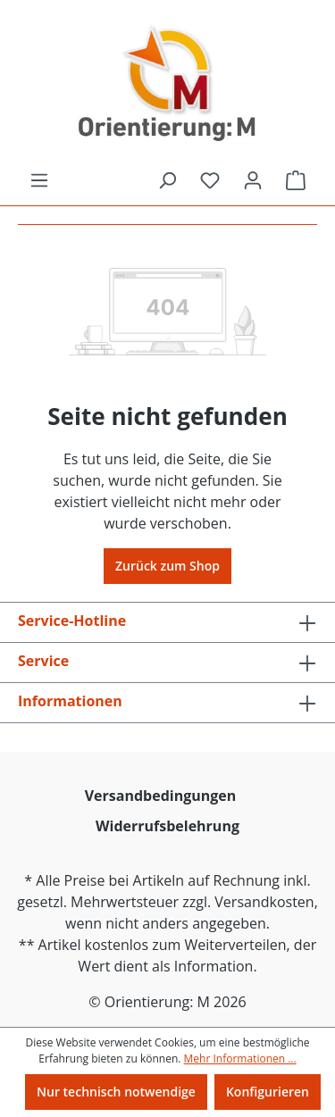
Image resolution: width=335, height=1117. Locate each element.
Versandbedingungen (161, 795)
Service (43, 661)
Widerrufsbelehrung (167, 826)
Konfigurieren (267, 1091)
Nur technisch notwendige (116, 1091)
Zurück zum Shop (167, 565)
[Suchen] (167, 180)
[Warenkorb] (295, 180)
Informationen (70, 701)
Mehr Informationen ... (240, 1058)
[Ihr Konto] (252, 180)
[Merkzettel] (209, 180)
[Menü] (39, 180)
